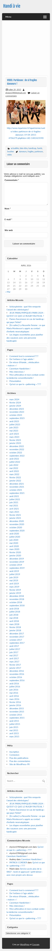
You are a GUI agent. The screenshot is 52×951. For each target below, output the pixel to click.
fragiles (31, 151)
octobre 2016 (15, 677)
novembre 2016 (16, 674)
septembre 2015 (17, 717)
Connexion (14, 755)
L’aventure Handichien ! (19, 368)
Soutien (10, 151)
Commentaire (12, 180)
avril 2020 (14, 546)
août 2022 (14, 458)
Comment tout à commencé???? (23, 356)
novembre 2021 (16, 486)
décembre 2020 (16, 521)
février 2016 (15, 702)
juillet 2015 (14, 724)
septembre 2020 (17, 530)
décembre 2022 (16, 446)
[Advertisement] (26, 49)
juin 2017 (13, 652)
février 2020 (15, 552)
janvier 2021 (15, 518)
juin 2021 (13, 502)
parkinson (39, 151)
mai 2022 (13, 468)
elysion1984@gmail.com (15, 93)
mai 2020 (13, 543)
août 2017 (14, 646)
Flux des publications (18, 758)
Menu (8, 16)
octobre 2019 (15, 565)
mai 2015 (13, 730)
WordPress (24, 944)
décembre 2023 (16, 409)
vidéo (9, 154)
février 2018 (15, 627)
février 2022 (15, 477)
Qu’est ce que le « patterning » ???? (25, 384)
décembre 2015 (16, 708)
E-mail (8, 219)
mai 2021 (13, 505)
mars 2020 (14, 549)
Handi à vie (11, 6)
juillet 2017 (14, 649)
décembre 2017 (16, 633)
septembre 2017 (17, 643)
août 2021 (14, 496)
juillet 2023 (14, 424)
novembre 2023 (16, 412)
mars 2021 (14, 512)
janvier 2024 (15, 405)
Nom (8, 209)
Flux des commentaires (19, 761)
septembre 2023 (17, 418)
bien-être (23, 148)
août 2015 (14, 721)
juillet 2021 (14, 499)
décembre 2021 (16, 483)
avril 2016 (14, 696)
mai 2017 (13, 655)
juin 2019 (13, 577)
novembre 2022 (16, 449)
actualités (15, 148)
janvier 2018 (15, 630)
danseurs (23, 151)
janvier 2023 (15, 443)
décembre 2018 (16, 596)
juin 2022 (13, 465)
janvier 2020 (15, 555)
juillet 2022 (14, 462)
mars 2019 (14, 586)
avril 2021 (14, 508)
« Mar (7, 292)
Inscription (14, 752)
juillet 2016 (14, 686)
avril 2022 (14, 471)
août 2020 (14, 533)
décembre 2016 (16, 671)
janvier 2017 (15, 668)
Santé (39, 148)
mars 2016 (14, 699)
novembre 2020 (16, 524)
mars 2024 (14, 399)
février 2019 (15, 590)
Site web (9, 230)
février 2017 (15, 664)
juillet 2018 (14, 611)
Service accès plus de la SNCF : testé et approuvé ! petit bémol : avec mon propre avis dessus (24, 871)
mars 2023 (14, 437)
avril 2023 (14, 434)
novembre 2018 (16, 599)
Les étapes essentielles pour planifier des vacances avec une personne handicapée (25, 337)
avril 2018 (14, 621)
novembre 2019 (16, 562)
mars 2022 (14, 474)
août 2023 (14, 421)
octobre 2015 (15, 714)
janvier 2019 (15, 593)
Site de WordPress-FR (19, 764)
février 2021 (15, 515)
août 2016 (14, 683)
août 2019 (14, 571)
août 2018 (14, 608)
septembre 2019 (17, 568)
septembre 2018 (17, 605)
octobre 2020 (15, 527)
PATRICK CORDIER (18, 862)
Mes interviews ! (17, 371)
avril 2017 (14, 658)
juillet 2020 (14, 536)
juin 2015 (13, 727)
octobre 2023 (15, 415)
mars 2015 (14, 736)
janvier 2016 (15, 705)
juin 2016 (13, 689)
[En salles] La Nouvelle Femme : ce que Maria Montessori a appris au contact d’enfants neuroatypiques (26, 328)
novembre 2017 (16, 636)
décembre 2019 (16, 558)
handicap (32, 148)
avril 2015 (14, 733)
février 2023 (15, 440)
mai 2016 (13, 693)
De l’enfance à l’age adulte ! (21, 359)
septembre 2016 (17, 680)
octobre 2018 (15, 602)
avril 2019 (14, 583)
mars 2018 (14, 624)
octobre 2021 (15, 490)
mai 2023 (13, 430)
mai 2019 (13, 580)
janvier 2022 (15, 480)
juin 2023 (13, 427)
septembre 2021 (17, 493)
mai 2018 (13, 618)
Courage (35, 944)
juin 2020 (13, 540)
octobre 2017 (15, 640)
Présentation (15, 381)
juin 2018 (13, 615)
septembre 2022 (17, 455)
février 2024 (15, 402)
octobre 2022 (15, 452)
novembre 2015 (16, 711)
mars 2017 (14, 661)
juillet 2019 (14, 574)
